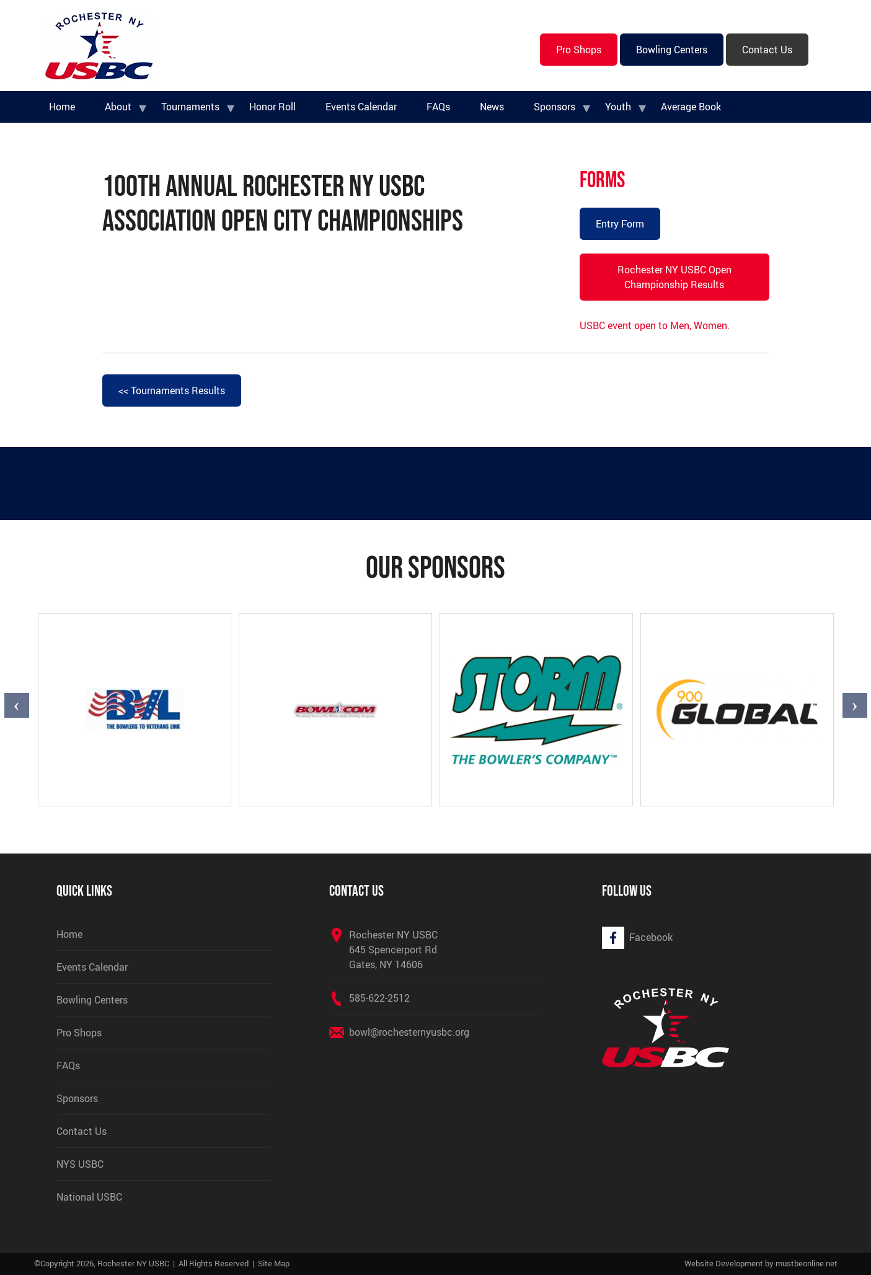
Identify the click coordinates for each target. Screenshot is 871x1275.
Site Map (274, 1263)
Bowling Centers (671, 49)
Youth (618, 106)
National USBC (89, 1197)
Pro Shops (578, 49)
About (118, 106)
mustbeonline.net (807, 1263)
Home (62, 106)
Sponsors (554, 106)
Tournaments (190, 106)
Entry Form (620, 224)
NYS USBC (80, 1164)
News (492, 106)
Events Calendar (361, 106)
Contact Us (767, 49)
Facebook (651, 937)
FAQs (438, 106)
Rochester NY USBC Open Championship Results (674, 277)
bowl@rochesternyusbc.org (409, 1032)
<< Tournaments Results (171, 390)
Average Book (691, 106)
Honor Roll (272, 106)
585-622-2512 (379, 998)
